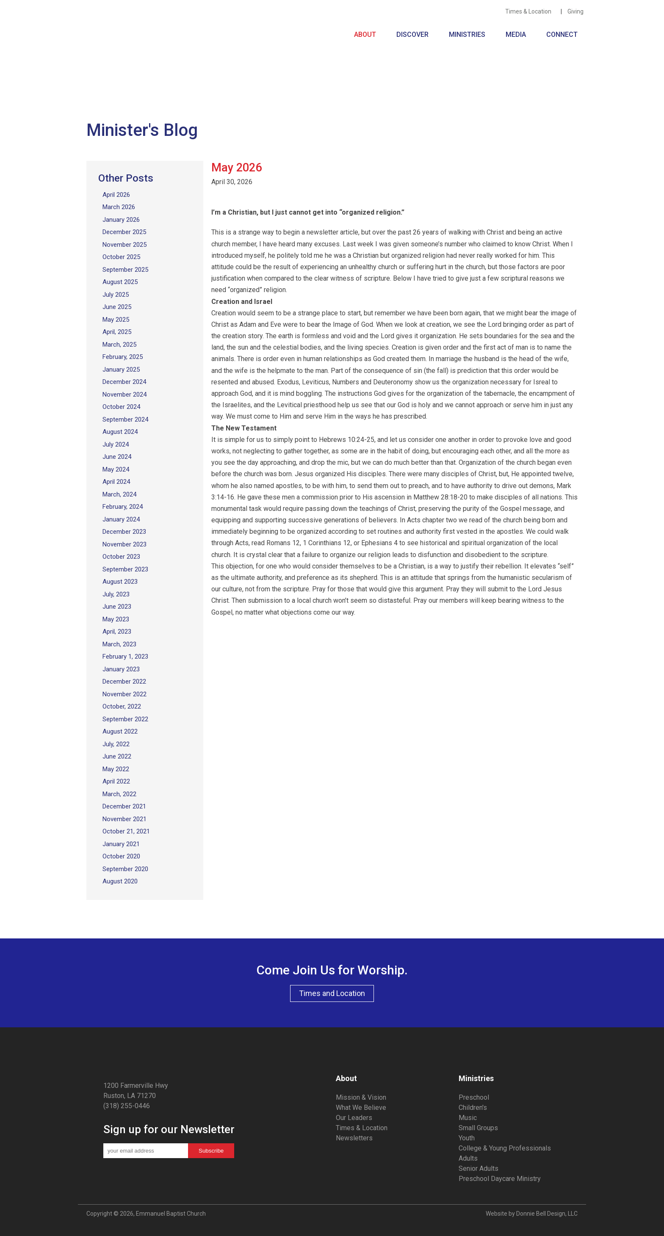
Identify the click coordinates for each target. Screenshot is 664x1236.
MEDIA (517, 34)
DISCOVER (414, 34)
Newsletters (354, 1138)
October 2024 (121, 407)
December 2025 (124, 232)
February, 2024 (122, 506)
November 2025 (124, 244)
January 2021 (121, 844)
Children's (473, 1108)
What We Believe (361, 1108)
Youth (467, 1138)
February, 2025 (122, 357)
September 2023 (125, 569)
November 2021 (124, 819)
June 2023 (116, 606)
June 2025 (116, 307)
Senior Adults (478, 1168)
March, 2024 (119, 494)
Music (468, 1118)
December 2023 (124, 531)
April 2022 (116, 781)
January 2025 (121, 369)
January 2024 (121, 519)
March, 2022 (119, 794)
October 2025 (121, 257)
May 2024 (115, 469)
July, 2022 (116, 744)
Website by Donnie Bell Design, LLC (532, 1213)
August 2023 (120, 581)
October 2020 (121, 856)
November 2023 (124, 544)
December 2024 (124, 382)
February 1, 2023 (125, 656)
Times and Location (332, 993)
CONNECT (562, 34)
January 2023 (121, 669)
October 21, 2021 (126, 831)
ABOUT (366, 34)
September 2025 (125, 269)
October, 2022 (121, 706)
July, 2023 (116, 594)
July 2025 (115, 294)
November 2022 (124, 694)
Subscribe (211, 1151)
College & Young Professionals (505, 1148)
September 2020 (125, 869)
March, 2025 (119, 344)
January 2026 (121, 219)
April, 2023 (116, 631)
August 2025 (120, 282)
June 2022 (116, 756)
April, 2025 (116, 332)
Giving (576, 11)
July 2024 (115, 444)
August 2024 (120, 432)
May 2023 (115, 619)
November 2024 (124, 394)
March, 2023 (119, 644)
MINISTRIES (469, 34)
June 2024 (116, 457)
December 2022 (124, 681)
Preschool (474, 1097)
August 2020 (120, 881)
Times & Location (530, 11)
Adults (468, 1158)
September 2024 (125, 419)
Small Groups (478, 1128)
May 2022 (115, 769)
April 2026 (116, 195)
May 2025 (115, 319)
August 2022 (120, 731)
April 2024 (116, 482)
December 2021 (124, 806)
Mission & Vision (361, 1097)
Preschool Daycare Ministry (500, 1179)
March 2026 (118, 207)
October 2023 (121, 556)
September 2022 (125, 719)
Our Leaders (354, 1118)
